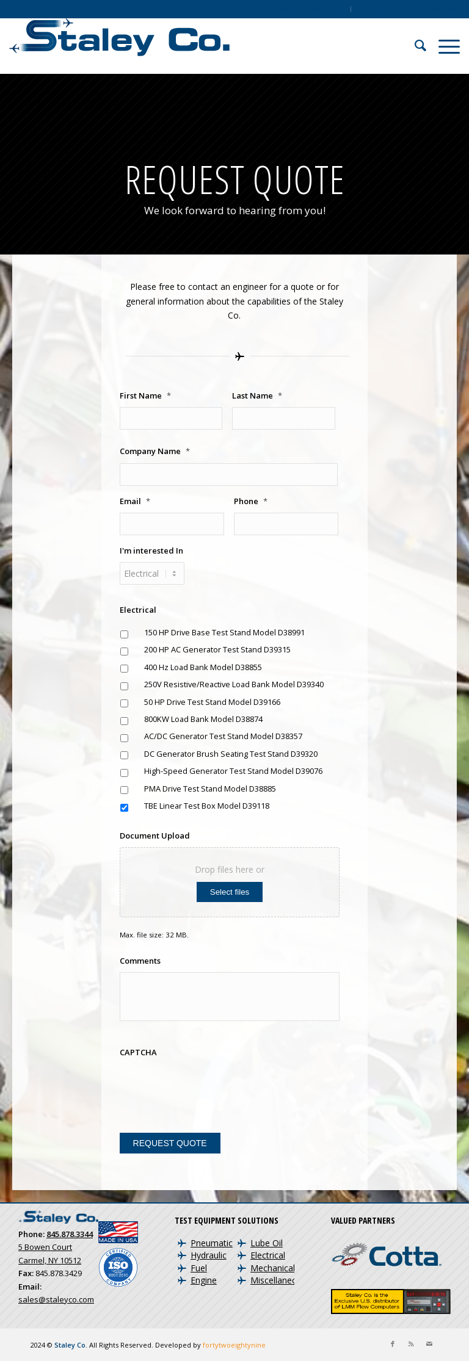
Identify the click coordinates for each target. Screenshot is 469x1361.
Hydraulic (209, 1255)
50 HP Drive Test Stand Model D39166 (212, 701)
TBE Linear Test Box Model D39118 (206, 805)
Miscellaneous (278, 1280)
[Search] (414, 45)
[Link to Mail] (429, 1344)
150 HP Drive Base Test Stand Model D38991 (224, 632)
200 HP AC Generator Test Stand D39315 (217, 649)
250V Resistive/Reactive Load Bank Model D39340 (234, 684)
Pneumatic (212, 1243)
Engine (204, 1280)
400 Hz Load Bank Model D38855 (203, 667)
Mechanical (272, 1268)
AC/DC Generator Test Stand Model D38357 (223, 736)
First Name (145, 396)
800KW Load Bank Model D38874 (203, 718)
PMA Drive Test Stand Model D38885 (210, 788)
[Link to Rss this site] (411, 1344)
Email (135, 501)
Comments (140, 961)
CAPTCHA (138, 1052)
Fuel (199, 1268)
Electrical (138, 610)
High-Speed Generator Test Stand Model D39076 (233, 770)
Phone (250, 501)
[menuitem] (311, 9)
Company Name (155, 451)
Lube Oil (266, 1243)
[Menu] (443, 45)
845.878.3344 (69, 1234)
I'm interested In (151, 551)
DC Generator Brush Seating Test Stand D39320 (231, 753)
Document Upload (155, 836)
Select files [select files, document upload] (229, 892)
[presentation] (212, 1087)
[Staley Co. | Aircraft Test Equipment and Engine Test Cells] (119, 45)
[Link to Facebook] (393, 1344)
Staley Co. (70, 1344)
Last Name (257, 396)
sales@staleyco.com (56, 1299)
